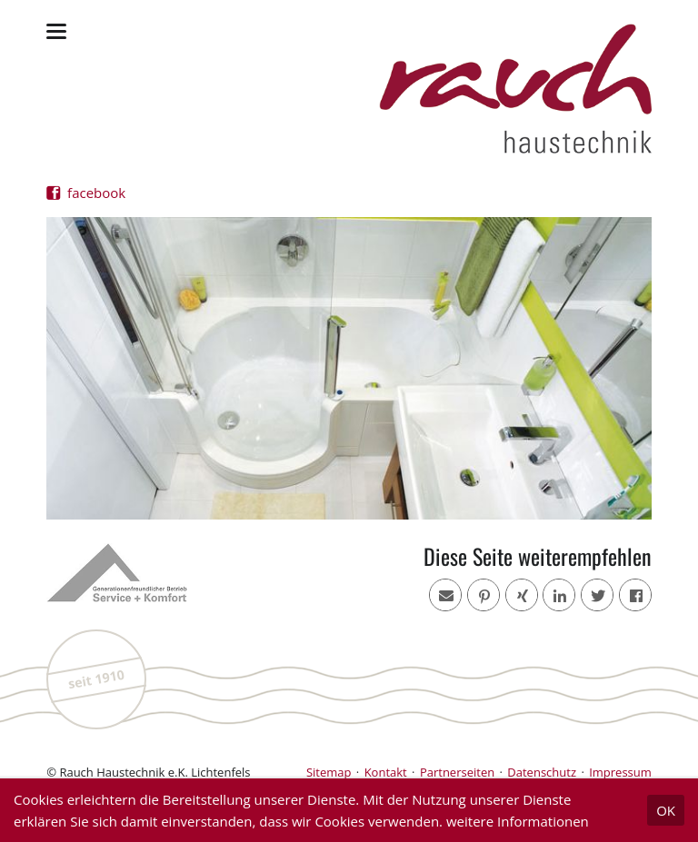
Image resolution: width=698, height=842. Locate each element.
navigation (56, 31)
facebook (94, 192)
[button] (635, 595)
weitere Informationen (517, 821)
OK (665, 810)
